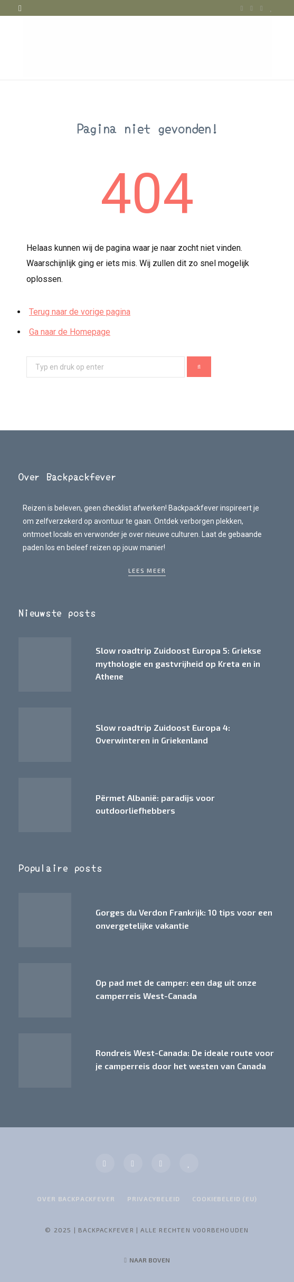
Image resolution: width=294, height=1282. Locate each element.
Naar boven (147, 1260)
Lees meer (147, 570)
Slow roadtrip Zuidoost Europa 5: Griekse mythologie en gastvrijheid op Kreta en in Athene (178, 663)
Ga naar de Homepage (69, 332)
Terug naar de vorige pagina (79, 312)
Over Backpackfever (76, 1198)
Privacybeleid (153, 1198)
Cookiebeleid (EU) (224, 1198)
